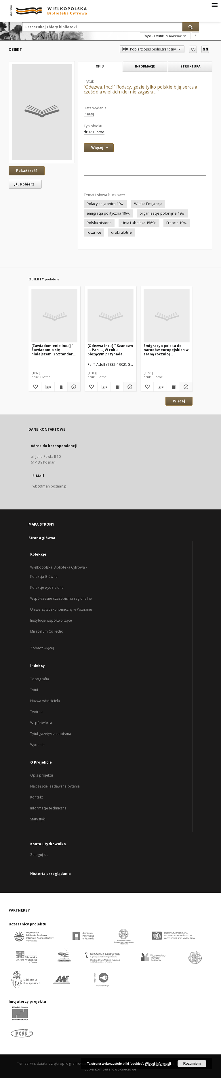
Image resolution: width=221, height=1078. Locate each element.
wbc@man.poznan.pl (50, 486)
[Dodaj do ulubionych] (193, 49)
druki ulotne (94, 132)
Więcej (179, 401)
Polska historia (99, 222)
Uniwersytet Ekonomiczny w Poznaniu (61, 609)
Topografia (39, 678)
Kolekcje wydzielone (47, 587)
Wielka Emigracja (148, 203)
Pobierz (23, 184)
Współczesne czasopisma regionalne (61, 598)
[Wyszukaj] (190, 26)
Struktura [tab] (190, 66)
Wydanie (37, 744)
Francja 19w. (176, 222)
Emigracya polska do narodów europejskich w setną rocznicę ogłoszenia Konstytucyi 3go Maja (166, 349)
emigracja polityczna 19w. (108, 213)
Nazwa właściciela (45, 700)
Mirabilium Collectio (46, 631)
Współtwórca (41, 722)
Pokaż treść (26, 170)
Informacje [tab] (145, 66)
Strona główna (42, 537)
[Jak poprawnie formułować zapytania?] (195, 35)
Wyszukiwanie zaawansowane (165, 36)
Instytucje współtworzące (51, 620)
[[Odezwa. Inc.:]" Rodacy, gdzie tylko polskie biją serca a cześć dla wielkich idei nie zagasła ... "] (42, 112)
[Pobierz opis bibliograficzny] (47, 387)
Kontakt (36, 797)
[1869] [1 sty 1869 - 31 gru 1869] (89, 114)
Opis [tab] (100, 66)
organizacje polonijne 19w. (162, 213)
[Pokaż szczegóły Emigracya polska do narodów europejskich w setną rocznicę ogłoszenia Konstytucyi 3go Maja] (185, 387)
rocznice (94, 232)
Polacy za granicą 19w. (105, 203)
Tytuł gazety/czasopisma (50, 733)
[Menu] (214, 4)
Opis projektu (41, 775)
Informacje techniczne (48, 808)
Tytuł (34, 689)
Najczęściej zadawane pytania (55, 786)
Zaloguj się (39, 854)
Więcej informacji (158, 1063)
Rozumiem (192, 1064)
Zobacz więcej (42, 648)
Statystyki (37, 819)
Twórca (36, 711)
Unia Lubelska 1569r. (139, 222)
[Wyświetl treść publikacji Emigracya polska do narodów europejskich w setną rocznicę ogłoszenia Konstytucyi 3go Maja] (173, 387)
